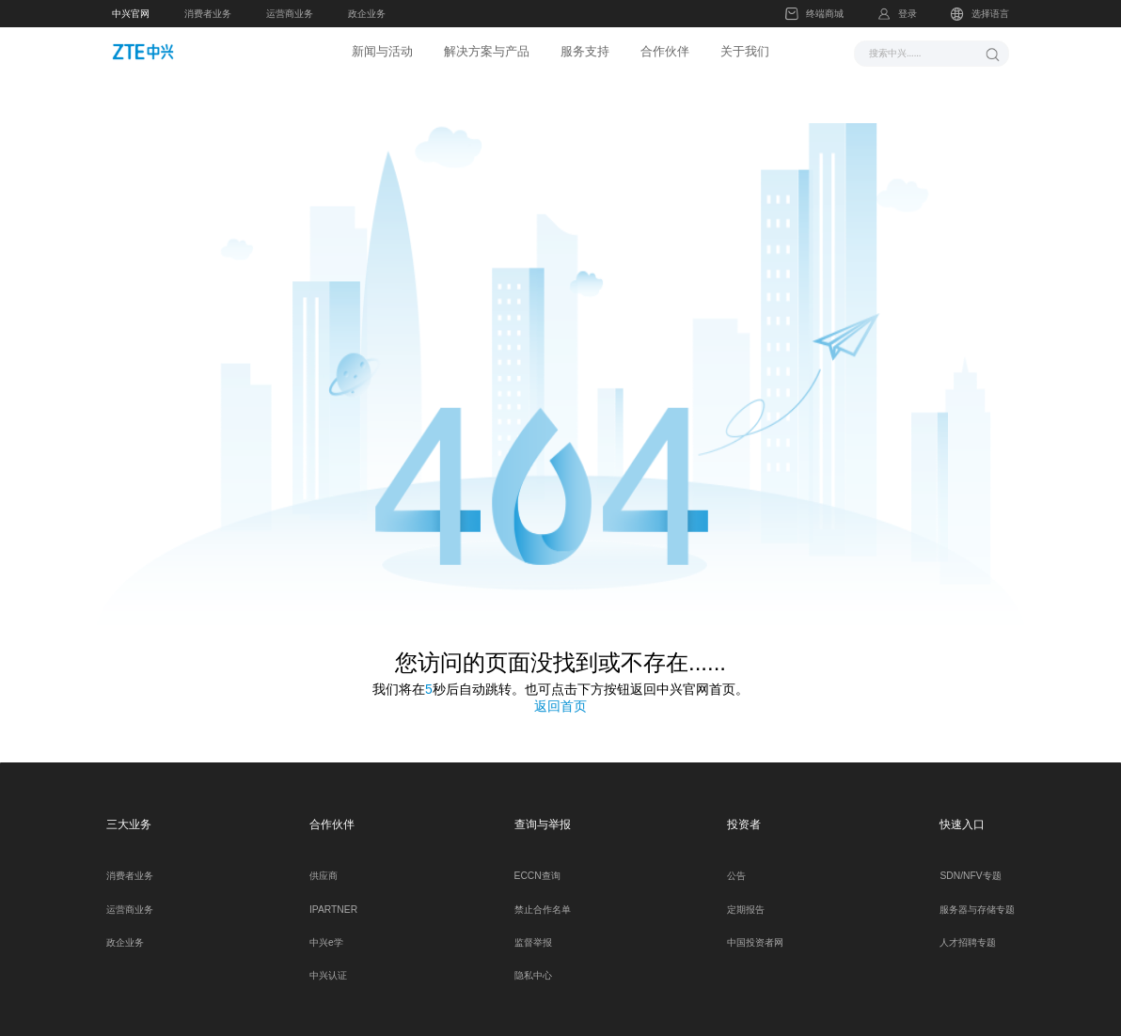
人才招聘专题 (967, 928)
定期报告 (746, 895)
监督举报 (533, 928)
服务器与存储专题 (977, 895)
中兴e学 (326, 928)
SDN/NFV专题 (970, 862)
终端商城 (814, 14)
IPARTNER (333, 895)
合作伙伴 (664, 51)
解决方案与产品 (486, 51)
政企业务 (367, 13)
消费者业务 (207, 13)
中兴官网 (131, 13)
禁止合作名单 (542, 895)
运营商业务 (289, 13)
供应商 (323, 862)
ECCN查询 (537, 862)
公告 (736, 862)
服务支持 (584, 51)
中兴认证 (328, 962)
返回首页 (560, 692)
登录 (907, 13)
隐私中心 (533, 962)
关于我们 (744, 51)
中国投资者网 (755, 928)
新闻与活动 (382, 51)
